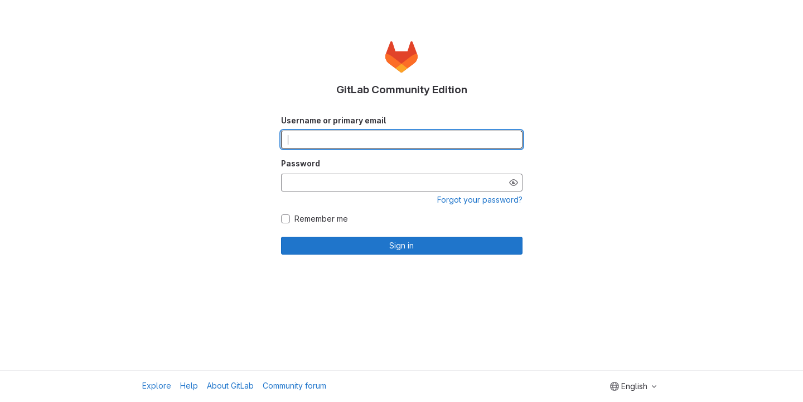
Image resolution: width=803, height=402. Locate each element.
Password (300, 163)
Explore (156, 385)
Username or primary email (333, 120)
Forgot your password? (480, 199)
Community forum (294, 385)
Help (189, 385)
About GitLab (230, 385)
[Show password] (514, 183)
